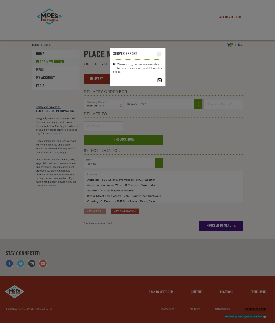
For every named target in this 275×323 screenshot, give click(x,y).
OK (159, 80)
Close (159, 54)
